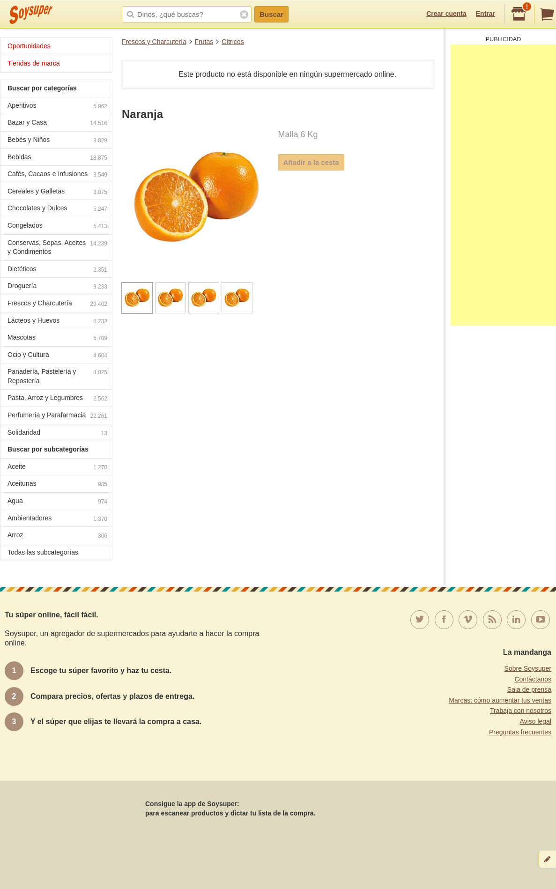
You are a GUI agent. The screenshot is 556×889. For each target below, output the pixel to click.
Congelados (57, 226)
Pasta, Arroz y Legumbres (57, 399)
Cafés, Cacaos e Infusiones (57, 175)
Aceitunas (57, 484)
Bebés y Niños (57, 141)
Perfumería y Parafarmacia (57, 416)
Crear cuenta (446, 13)
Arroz (57, 536)
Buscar (271, 14)
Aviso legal (535, 721)
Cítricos (233, 41)
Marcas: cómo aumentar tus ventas (500, 700)
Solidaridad (57, 433)
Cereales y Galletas (57, 192)
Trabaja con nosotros (520, 710)
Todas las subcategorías (42, 552)
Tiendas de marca (33, 63)
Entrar (485, 13)
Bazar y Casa (57, 123)
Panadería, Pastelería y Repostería (57, 376)
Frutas (204, 41)
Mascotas (57, 338)
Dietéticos (57, 270)
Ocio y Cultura (57, 356)
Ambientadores (57, 519)
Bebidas (57, 158)
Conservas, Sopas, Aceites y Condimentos (57, 247)
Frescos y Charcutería (154, 41)
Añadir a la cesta (311, 162)
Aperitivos (57, 106)
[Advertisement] (503, 185)
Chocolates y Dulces (57, 209)
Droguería (57, 287)
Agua (57, 502)
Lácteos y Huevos (57, 321)
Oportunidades (29, 46)
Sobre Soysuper (527, 668)
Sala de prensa (529, 689)
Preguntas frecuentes (520, 732)
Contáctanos (532, 679)
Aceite (57, 468)
